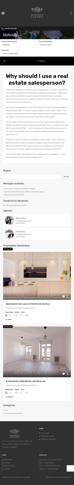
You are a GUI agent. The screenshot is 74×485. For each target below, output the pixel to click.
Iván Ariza (20, 232)
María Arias (21, 218)
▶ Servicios (6, 463)
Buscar (7, 170)
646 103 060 (20, 223)
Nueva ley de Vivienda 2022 (14, 195)
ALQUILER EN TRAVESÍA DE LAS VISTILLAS (25, 381)
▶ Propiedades (7, 459)
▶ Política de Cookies (46, 436)
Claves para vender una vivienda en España (19, 189)
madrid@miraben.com (23, 221)
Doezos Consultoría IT (64, 477)
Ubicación (5, 50)
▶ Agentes (6, 469)
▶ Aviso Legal (44, 433)
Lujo (6, 410)
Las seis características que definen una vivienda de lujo (24, 192)
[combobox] (18, 45)
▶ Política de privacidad (47, 439)
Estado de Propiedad (9, 41)
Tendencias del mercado (13, 413)
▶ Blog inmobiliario (8, 466)
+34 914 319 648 (10, 28)
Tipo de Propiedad (45, 41)
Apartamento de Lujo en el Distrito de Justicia (28, 304)
